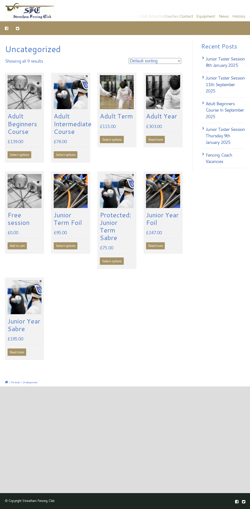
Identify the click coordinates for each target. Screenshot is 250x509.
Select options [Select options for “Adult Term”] (112, 139)
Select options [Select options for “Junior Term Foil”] (65, 245)
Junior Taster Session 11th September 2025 (225, 84)
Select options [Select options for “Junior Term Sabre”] (112, 261)
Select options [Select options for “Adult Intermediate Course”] (65, 154)
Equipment (205, 16)
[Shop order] (155, 61)
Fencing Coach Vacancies (219, 158)
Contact (188, 16)
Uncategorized (30, 382)
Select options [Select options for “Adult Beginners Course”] (19, 154)
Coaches (174, 16)
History (238, 16)
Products (15, 382)
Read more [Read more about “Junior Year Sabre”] (17, 352)
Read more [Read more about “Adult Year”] (155, 139)
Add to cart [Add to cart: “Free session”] (17, 245)
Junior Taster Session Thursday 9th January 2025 (225, 135)
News (224, 16)
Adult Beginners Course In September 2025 (225, 110)
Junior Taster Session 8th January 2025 (225, 62)
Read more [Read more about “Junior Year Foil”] (155, 245)
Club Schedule (154, 16)
